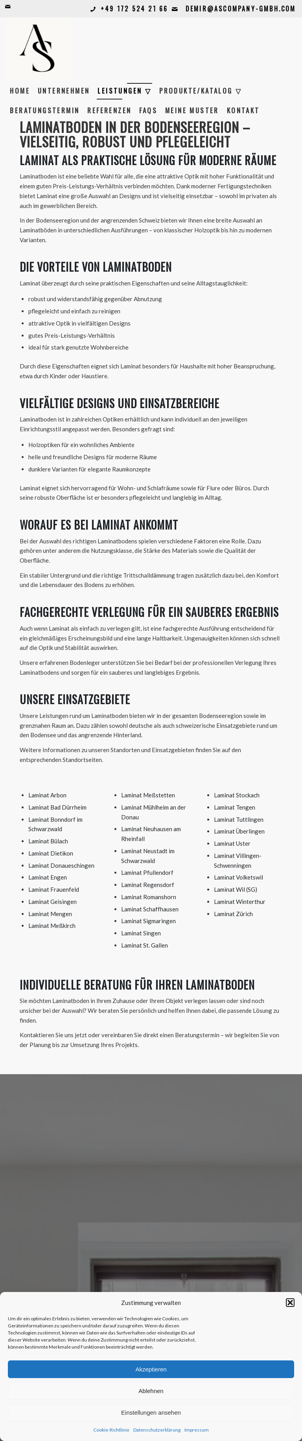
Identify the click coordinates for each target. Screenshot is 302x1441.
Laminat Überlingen (239, 831)
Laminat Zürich (233, 913)
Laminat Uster (232, 843)
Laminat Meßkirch (52, 925)
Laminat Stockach (237, 795)
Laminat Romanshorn (148, 896)
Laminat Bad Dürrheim (57, 807)
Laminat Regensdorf (147, 884)
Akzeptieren (150, 1369)
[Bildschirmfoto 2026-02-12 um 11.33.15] (38, 49)
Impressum (196, 1430)
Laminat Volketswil (238, 877)
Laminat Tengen (234, 807)
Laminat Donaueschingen (61, 865)
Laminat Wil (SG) (235, 889)
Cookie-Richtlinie (111, 1430)
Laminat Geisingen (52, 901)
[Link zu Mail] (8, 6)
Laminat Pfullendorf (147, 872)
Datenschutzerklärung (156, 1430)
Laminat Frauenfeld (53, 889)
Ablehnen (150, 1391)
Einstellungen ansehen (151, 1412)
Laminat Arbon (47, 795)
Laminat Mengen (50, 913)
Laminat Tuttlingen (238, 819)
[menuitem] (20, 91)
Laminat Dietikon (50, 853)
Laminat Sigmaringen (148, 920)
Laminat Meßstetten (148, 795)
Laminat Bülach (48, 841)
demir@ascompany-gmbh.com (241, 8)
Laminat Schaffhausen (150, 909)
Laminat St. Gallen (144, 945)
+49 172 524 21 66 (134, 8)
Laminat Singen (141, 933)
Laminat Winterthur (239, 901)
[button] (290, 1303)
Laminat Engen (47, 877)
